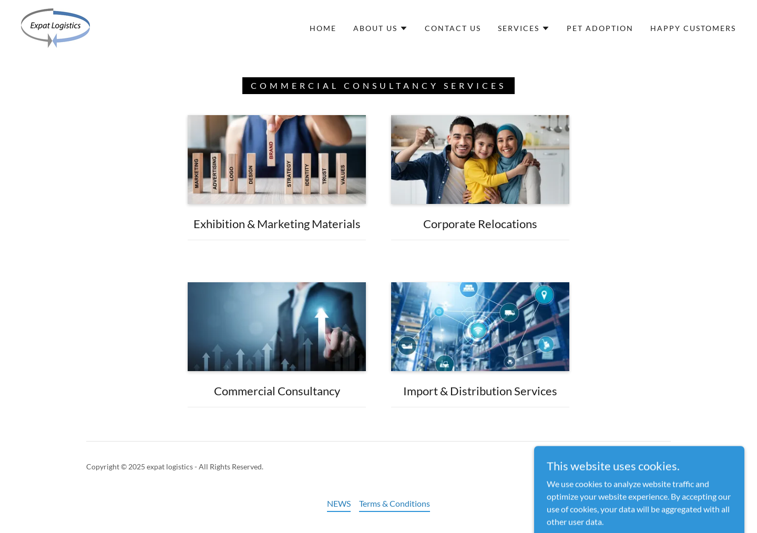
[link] (55, 27)
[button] (380, 28)
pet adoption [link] (600, 28)
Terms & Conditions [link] (394, 503)
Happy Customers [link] (693, 28)
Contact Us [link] (453, 28)
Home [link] (323, 28)
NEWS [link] (339, 503)
